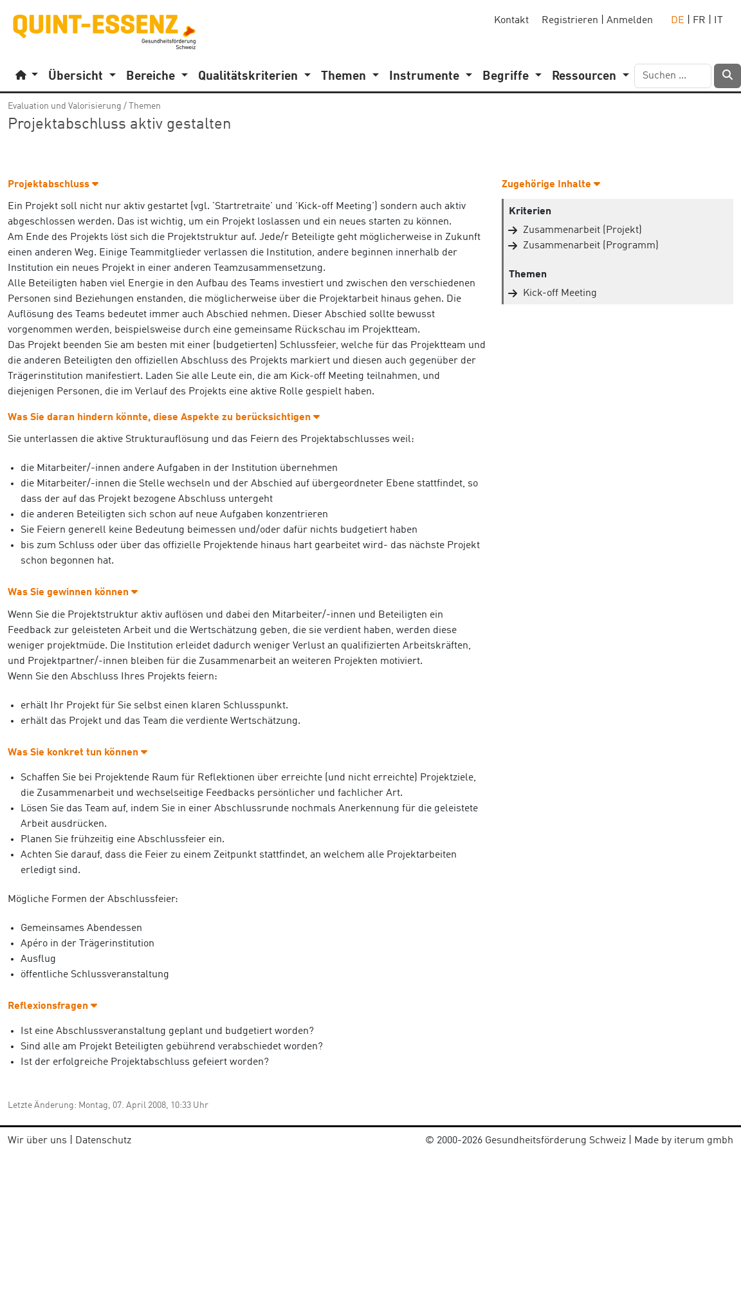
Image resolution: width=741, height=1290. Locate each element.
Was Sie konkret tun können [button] (77, 753)
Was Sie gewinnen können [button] (73, 592)
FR (699, 20)
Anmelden (630, 20)
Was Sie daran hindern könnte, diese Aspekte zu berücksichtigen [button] (164, 417)
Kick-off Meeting (560, 293)
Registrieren (570, 20)
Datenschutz (103, 1141)
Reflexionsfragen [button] (52, 1006)
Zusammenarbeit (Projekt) (582, 230)
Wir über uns (37, 1141)
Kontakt (511, 20)
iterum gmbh (703, 1141)
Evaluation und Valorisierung (65, 106)
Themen (145, 106)
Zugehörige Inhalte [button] (551, 185)
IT (718, 20)
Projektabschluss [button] (53, 185)
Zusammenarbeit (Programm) (591, 246)
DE (677, 20)
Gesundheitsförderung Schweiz (555, 1141)
